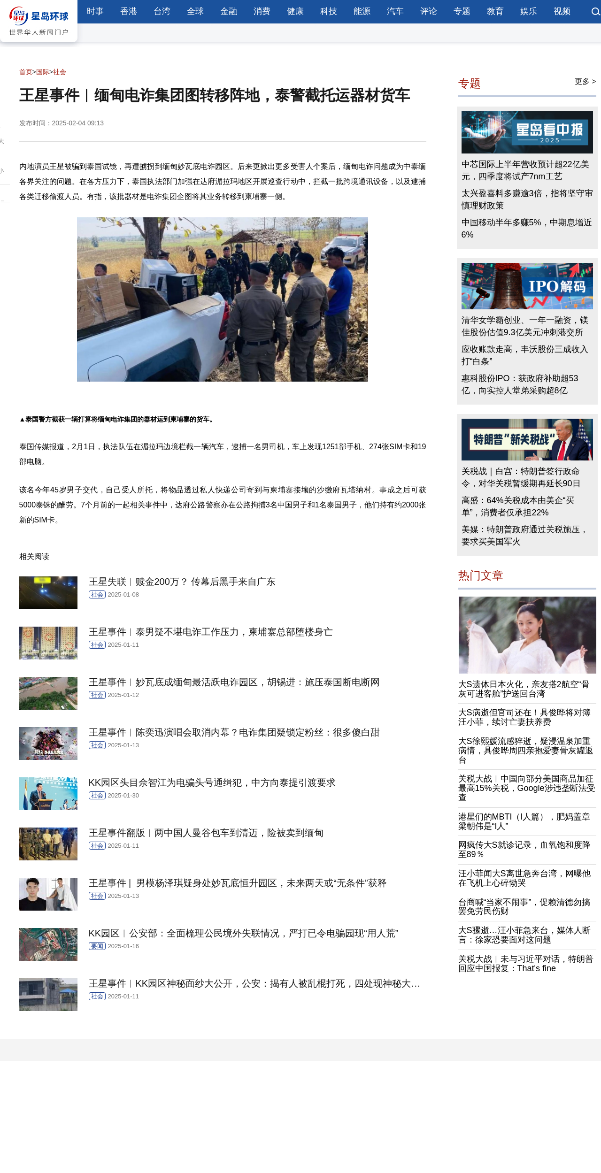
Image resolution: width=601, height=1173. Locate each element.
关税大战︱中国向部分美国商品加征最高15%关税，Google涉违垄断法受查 (526, 788)
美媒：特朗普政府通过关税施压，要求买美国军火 (525, 535)
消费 (262, 11)
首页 (25, 72)
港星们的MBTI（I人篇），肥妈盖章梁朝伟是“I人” (524, 821)
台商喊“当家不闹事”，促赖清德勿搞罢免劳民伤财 (524, 906)
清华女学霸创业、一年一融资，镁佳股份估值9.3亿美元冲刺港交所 (525, 326)
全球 (195, 11)
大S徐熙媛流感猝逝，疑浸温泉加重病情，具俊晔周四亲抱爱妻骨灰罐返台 (525, 750)
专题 (462, 11)
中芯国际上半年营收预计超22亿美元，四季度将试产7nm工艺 (525, 170)
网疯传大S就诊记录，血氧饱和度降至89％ (524, 849)
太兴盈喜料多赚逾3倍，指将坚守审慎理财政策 (527, 199)
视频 (562, 11)
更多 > (585, 81)
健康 (295, 11)
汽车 (395, 11)
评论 (428, 11)
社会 (59, 72)
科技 (328, 11)
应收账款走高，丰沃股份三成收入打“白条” (525, 355)
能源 (362, 11)
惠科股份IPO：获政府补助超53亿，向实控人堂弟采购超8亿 (520, 384)
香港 (128, 11)
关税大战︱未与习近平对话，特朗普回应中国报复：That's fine (525, 963)
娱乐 (528, 11)
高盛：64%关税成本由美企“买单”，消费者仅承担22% (518, 506)
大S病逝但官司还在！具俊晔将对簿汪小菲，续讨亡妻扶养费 (524, 717)
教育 (495, 11)
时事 (95, 11)
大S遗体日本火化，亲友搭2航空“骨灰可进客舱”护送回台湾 (524, 689)
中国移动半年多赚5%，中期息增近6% (527, 228)
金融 (228, 11)
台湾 (162, 11)
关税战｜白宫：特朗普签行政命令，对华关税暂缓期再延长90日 (521, 477)
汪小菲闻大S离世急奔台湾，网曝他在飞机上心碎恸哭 (524, 878)
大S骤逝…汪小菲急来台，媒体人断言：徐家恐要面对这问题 (524, 935)
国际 (42, 72)
